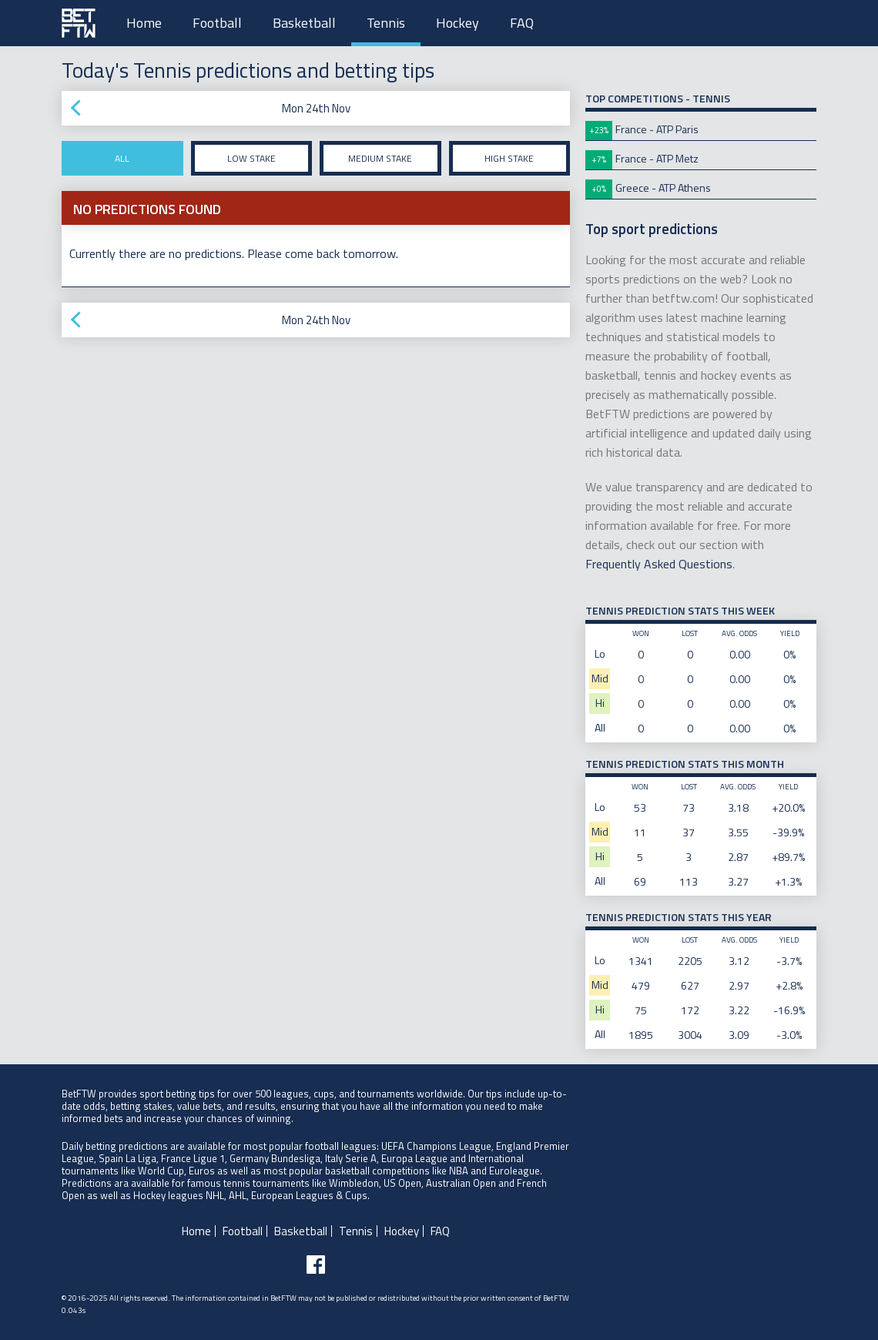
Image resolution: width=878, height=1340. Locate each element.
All (122, 158)
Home (144, 22)
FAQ (522, 22)
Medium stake (380, 158)
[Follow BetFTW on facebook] (315, 1264)
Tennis (386, 22)
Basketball (304, 22)
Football (217, 22)
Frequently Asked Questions (658, 563)
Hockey (457, 22)
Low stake (251, 158)
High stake (509, 158)
